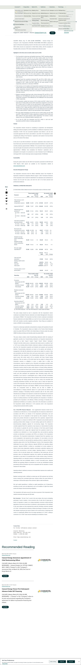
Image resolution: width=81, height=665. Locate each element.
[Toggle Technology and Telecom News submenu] (65, 7)
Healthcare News (44, 7)
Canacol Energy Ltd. (40, 32)
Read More (5, 575)
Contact (15, 540)
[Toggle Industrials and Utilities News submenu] (57, 7)
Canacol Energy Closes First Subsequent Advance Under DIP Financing (15, 590)
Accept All (71, 662)
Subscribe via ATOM (68, 30)
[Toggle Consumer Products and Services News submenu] (22, 7)
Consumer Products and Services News (18, 7)
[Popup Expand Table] (55, 193)
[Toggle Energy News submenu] (30, 7)
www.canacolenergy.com (19, 165)
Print (65, 24)
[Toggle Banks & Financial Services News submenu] (39, 7)
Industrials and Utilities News (52, 7)
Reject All (62, 662)
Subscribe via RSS (68, 28)
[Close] (79, 662)
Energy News (26, 7)
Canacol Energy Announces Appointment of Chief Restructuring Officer (16, 559)
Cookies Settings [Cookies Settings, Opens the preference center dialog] (53, 662)
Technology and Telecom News (61, 7)
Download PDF (67, 26)
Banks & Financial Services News (35, 7)
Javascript (66, 32)
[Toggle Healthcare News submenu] (48, 7)
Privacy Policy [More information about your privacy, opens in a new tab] (5, 664)
